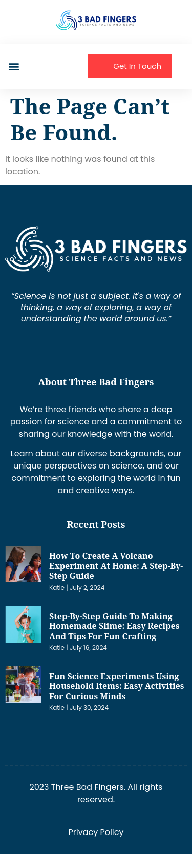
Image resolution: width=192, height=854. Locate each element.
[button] (13, 66)
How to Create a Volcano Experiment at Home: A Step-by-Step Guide (116, 565)
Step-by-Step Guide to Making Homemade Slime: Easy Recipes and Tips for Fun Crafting (114, 626)
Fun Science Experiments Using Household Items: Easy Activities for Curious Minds (116, 686)
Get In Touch (137, 65)
